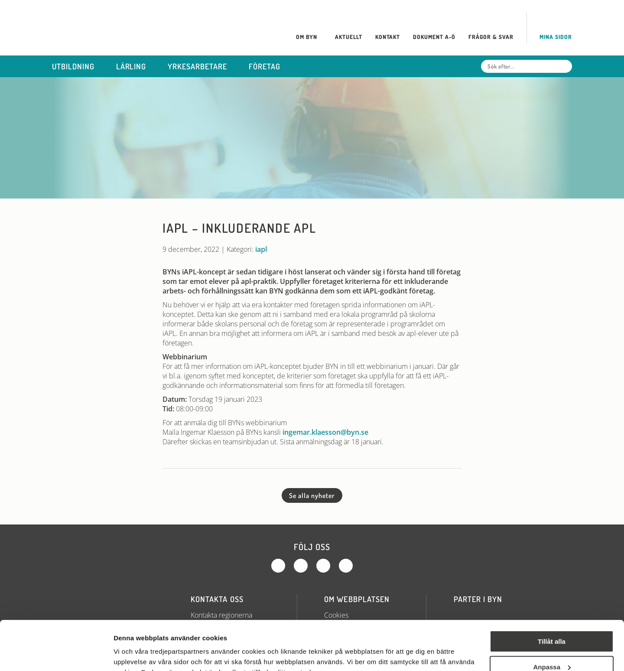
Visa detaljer (133, 654)
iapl (261, 249)
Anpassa (552, 624)
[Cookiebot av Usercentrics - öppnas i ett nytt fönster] (56, 654)
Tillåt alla (552, 599)
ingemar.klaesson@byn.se (325, 432)
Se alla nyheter (312, 495)
